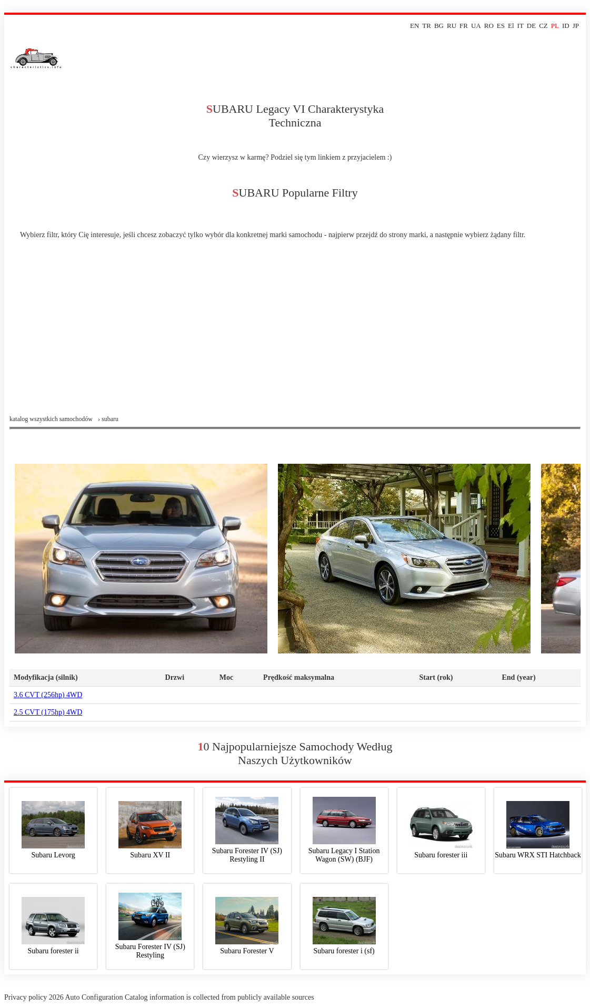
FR (463, 26)
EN (414, 26)
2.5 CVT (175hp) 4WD (48, 712)
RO (489, 26)
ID (565, 26)
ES (501, 26)
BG (439, 26)
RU (451, 26)
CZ (543, 26)
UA (476, 26)
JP (576, 26)
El (511, 26)
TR (426, 26)
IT (520, 26)
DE (531, 26)
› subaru (108, 419)
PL (555, 26)
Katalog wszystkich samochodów (51, 419)
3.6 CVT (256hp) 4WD (48, 695)
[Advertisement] (295, 336)
